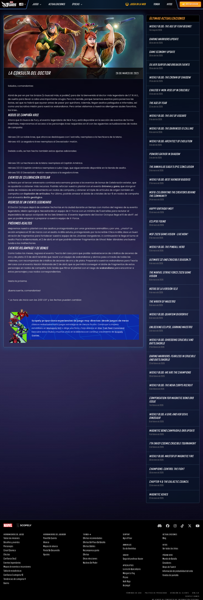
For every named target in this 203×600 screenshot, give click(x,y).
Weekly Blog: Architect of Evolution (170, 141)
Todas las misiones (12, 538)
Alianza (46, 542)
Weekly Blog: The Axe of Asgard (167, 116)
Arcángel (126, 585)
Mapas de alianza (50, 546)
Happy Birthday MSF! (161, 208)
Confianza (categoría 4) (13, 574)
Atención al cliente (179, 593)
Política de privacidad (156, 593)
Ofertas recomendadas (92, 538)
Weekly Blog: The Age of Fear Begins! (170, 26)
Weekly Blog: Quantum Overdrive (168, 314)
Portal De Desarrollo (51, 550)
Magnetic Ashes (158, 494)
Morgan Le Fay (129, 573)
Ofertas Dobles (89, 546)
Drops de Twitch (169, 567)
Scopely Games (192, 596)
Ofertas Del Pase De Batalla (94, 542)
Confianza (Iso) (10, 558)
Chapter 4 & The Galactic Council (169, 482)
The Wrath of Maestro (162, 301)
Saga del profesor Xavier (133, 558)
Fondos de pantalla (171, 575)
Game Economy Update (162, 52)
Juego (35, 4)
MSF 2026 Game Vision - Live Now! (168, 234)
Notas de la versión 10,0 (163, 289)
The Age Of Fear (158, 103)
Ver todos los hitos (170, 548)
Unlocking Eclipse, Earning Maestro (170, 327)
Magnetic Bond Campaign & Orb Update (172, 430)
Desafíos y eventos (12, 542)
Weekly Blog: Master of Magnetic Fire (171, 456)
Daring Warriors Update (163, 39)
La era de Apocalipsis (132, 569)
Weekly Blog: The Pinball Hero (166, 247)
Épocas (75, 4)
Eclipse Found (157, 221)
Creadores (167, 562)
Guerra (6, 583)
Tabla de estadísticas (13, 570)
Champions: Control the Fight (166, 469)
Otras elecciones (90, 558)
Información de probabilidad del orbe (178, 571)
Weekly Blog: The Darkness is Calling (171, 128)
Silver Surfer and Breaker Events (169, 65)
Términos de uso (134, 593)
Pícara (125, 577)
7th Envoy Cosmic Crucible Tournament (172, 443)
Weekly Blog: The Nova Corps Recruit (171, 385)
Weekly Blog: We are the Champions (170, 372)
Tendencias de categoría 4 (15, 579)
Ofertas (86, 554)
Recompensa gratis (91, 550)
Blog (164, 538)
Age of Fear (127, 538)
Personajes (8, 546)
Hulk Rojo (127, 581)
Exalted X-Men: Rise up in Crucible (169, 90)
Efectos (7, 554)
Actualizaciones (56, 4)
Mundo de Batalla (170, 558)
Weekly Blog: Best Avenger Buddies (169, 179)
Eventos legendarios (12, 562)
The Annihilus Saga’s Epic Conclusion (171, 167)
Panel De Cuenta (50, 538)
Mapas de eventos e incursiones (17, 566)
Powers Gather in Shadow (164, 154)
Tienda (87, 534)
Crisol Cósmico (10, 550)
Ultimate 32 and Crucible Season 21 (170, 260)
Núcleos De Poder (90, 562)
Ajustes (46, 554)
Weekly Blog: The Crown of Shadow (170, 77)
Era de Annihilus (129, 548)
